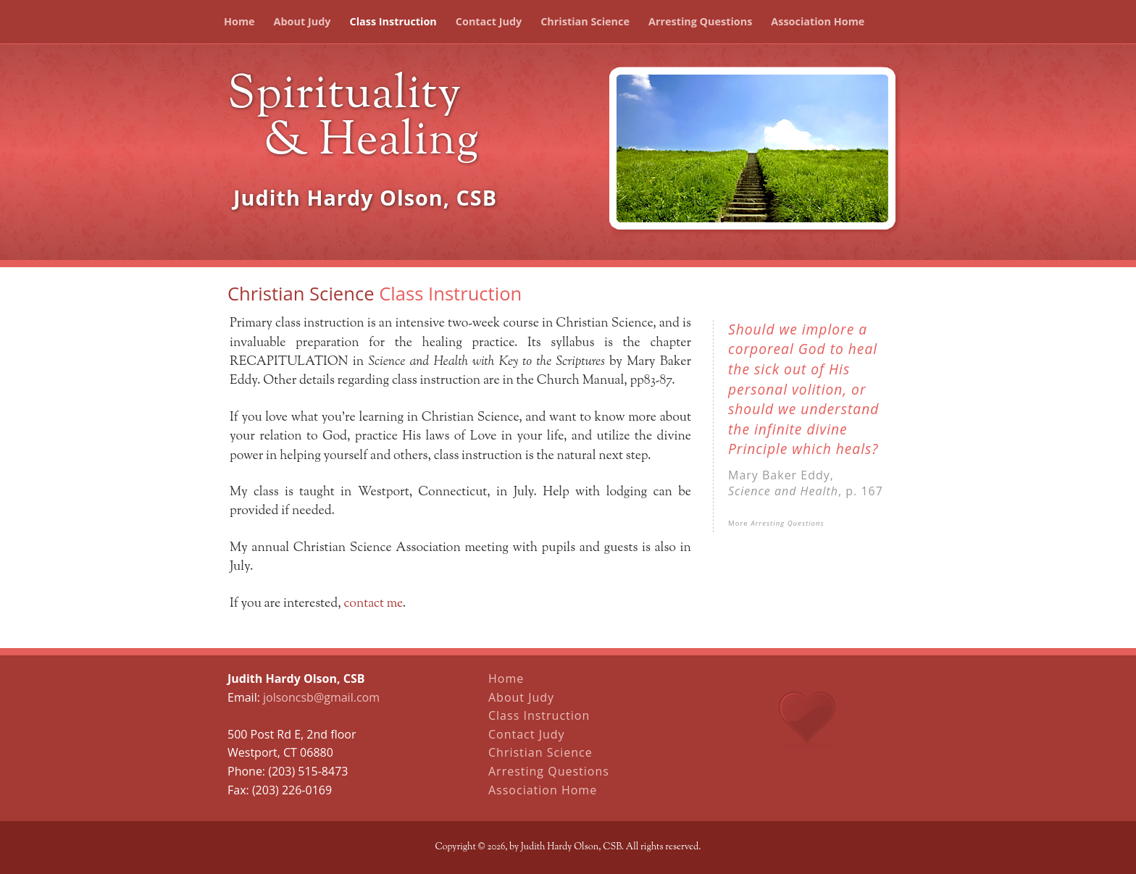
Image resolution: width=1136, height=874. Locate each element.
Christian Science (585, 21)
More (776, 523)
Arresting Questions (700, 21)
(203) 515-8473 (308, 771)
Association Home (817, 21)
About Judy (302, 21)
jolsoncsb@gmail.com (321, 697)
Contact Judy (489, 21)
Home (239, 21)
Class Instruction (392, 21)
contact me (372, 603)
